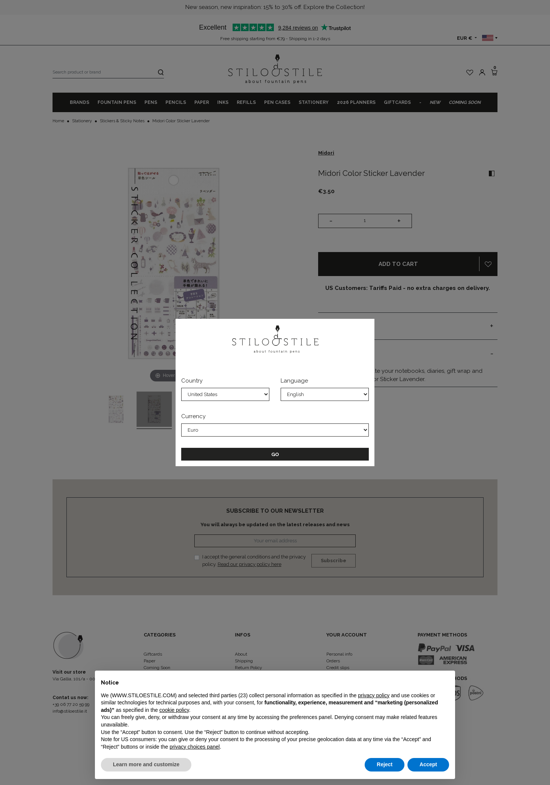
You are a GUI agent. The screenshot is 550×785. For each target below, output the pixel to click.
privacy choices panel (195, 747)
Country (192, 380)
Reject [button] (384, 764)
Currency (193, 416)
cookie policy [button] (174, 710)
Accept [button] (428, 764)
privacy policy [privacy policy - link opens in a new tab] (373, 695)
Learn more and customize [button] (146, 764)
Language (294, 380)
